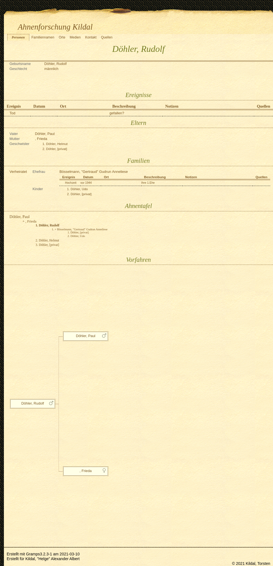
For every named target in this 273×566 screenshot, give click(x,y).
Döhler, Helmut (56, 144)
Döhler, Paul (45, 134)
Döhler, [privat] (56, 149)
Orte (62, 37)
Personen (18, 37)
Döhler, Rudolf (32, 403)
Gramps (33, 554)
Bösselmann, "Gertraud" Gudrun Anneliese (93, 172)
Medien (75, 37)
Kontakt (90, 37)
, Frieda (41, 139)
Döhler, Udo (79, 189)
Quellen (106, 37)
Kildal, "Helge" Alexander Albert (52, 559)
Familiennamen (43, 37)
